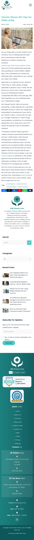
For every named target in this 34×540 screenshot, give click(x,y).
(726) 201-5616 (17, 494)
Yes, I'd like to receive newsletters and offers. (18, 338)
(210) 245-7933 (17, 471)
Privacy (17, 440)
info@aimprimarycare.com (17, 503)
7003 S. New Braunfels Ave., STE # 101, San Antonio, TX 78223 (17, 486)
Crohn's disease (6, 156)
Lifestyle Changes (12, 186)
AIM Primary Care (17, 208)
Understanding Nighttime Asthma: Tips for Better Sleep (20, 283)
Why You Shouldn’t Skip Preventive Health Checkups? (20, 310)
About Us (17, 415)
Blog (17, 433)
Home (17, 411)
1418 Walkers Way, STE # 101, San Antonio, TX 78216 (17, 461)
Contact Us (17, 429)
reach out (24, 175)
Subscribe (8, 343)
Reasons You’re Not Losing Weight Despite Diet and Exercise (19, 291)
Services (17, 418)
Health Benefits (11, 184)
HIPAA (17, 436)
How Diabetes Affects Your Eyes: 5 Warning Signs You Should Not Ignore (19, 275)
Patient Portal (17, 426)
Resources (17, 422)
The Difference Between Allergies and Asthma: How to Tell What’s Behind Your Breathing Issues (20, 301)
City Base (18, 478)
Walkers (18, 453)
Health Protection (22, 184)
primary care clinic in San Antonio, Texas (15, 65)
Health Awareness (23, 186)
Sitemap (17, 443)
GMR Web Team (21, 533)
